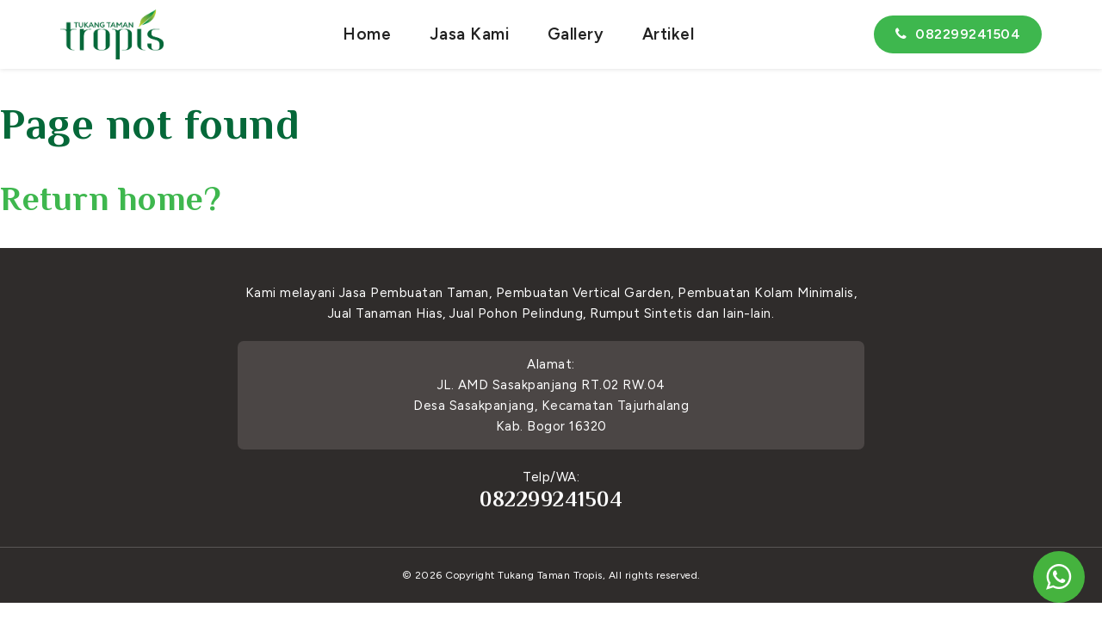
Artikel (668, 34)
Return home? (110, 198)
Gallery (576, 34)
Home (367, 34)
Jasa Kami (470, 34)
